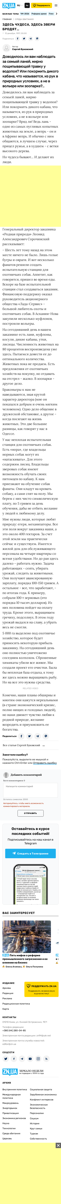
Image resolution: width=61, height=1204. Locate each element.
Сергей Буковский (22, 49)
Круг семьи (36, 1128)
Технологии (9, 1128)
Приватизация (10, 1113)
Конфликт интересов (41, 1099)
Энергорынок (9, 1108)
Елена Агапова (13, 966)
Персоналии (37, 1113)
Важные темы (10, 14)
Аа (27, 5)
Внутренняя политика (14, 1089)
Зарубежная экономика (43, 1094)
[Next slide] (56, 14)
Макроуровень (10, 1103)
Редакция (7, 993)
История (34, 1123)
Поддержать (41, 5)
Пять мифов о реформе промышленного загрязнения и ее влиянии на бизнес (25, 959)
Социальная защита (41, 1089)
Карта (5, 1009)
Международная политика (11, 1096)
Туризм (34, 1133)
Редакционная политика (16, 1003)
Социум (34, 1118)
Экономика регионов (14, 1118)
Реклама (7, 998)
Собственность (38, 1138)
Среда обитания (11, 1133)
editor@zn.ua (9, 1044)
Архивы (6, 988)
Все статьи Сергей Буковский (21, 745)
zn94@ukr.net (43, 1035)
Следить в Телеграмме (30, 853)
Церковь (7, 1138)
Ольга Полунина (34, 966)
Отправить (30, 813)
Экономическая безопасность (39, 1106)
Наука (5, 1123)
